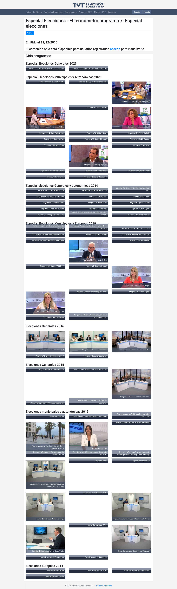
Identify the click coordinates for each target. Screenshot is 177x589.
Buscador (111, 12)
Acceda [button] (147, 12)
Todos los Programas (53, 12)
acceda (115, 49)
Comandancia (71, 12)
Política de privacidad (103, 586)
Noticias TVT (100, 12)
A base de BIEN (85, 12)
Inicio (29, 12)
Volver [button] (29, 33)
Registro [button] (137, 12)
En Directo (37, 12)
